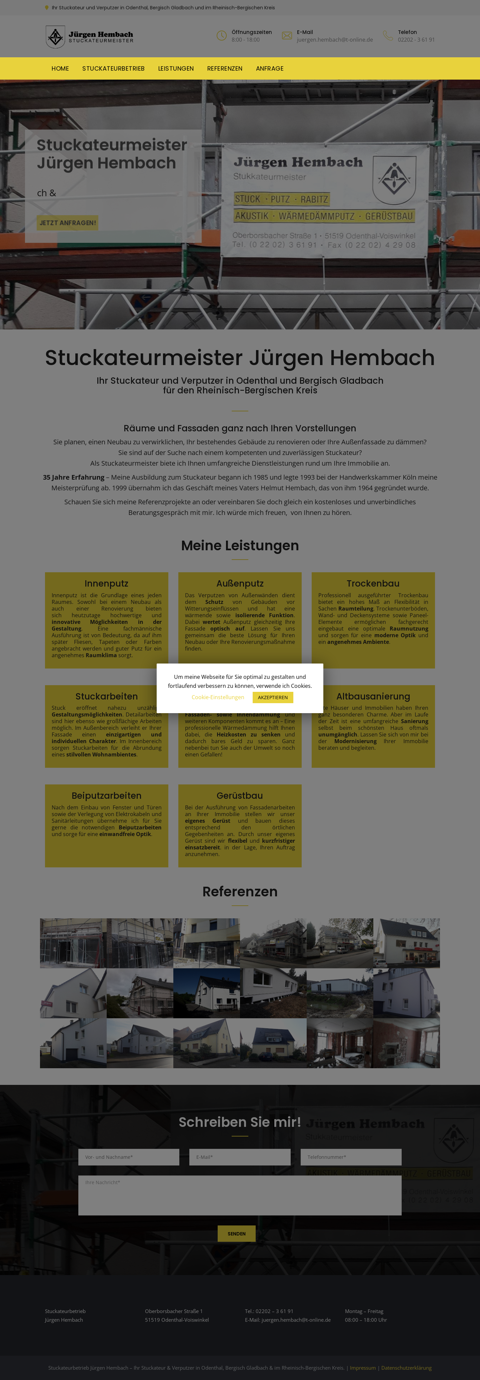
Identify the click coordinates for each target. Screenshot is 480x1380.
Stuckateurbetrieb (113, 68)
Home (60, 68)
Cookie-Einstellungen (218, 697)
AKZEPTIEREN (273, 697)
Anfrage (270, 68)
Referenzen (225, 68)
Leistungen (176, 68)
